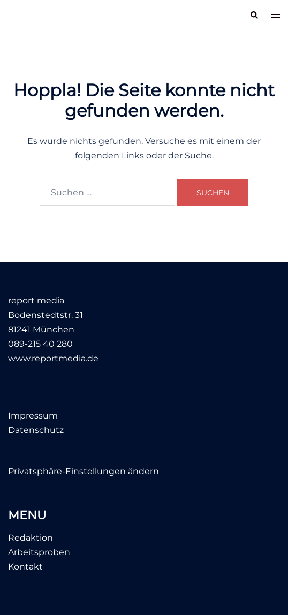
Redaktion (30, 538)
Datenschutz (36, 430)
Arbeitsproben (39, 552)
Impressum (33, 416)
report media (43, 15)
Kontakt (25, 566)
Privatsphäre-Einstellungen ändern (83, 471)
